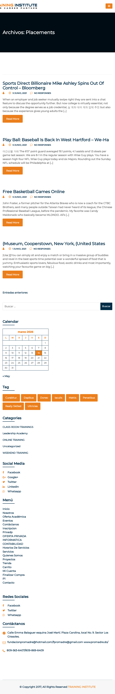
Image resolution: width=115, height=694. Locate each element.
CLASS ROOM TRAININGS (18, 427)
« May (6, 376)
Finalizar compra (14, 575)
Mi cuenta (9, 571)
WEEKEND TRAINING (15, 452)
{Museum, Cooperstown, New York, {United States (54, 243)
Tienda (7, 563)
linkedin (11, 486)
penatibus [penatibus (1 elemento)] (89, 397)
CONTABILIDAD (13, 544)
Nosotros (8, 513)
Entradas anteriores (15, 292)
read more (12, 118)
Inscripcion (10, 528)
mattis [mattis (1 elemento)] (72, 397)
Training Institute (82, 686)
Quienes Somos (13, 555)
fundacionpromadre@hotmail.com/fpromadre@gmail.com (45, 642)
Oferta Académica (14, 516)
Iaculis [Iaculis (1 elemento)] (58, 397)
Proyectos (9, 559)
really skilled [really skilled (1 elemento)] (13, 406)
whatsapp (12, 491)
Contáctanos (11, 524)
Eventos (8, 520)
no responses (40, 93)
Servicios (8, 551)
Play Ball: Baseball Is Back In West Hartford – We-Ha (56, 139)
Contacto (8, 582)
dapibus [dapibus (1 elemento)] (29, 397)
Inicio (6, 509)
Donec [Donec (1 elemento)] (44, 397)
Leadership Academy (15, 433)
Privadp (8, 532)
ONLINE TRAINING (14, 439)
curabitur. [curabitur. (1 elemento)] (11, 397)
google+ (10, 477)
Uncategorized (11, 446)
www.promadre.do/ (96, 642)
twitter (10, 482)
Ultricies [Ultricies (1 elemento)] (33, 406)
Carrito (7, 567)
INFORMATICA (12, 540)
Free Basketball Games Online (34, 191)
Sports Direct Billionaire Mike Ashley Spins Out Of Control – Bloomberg (53, 85)
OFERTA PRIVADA (14, 536)
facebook (11, 472)
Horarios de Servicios (16, 547)
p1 (4, 578)
